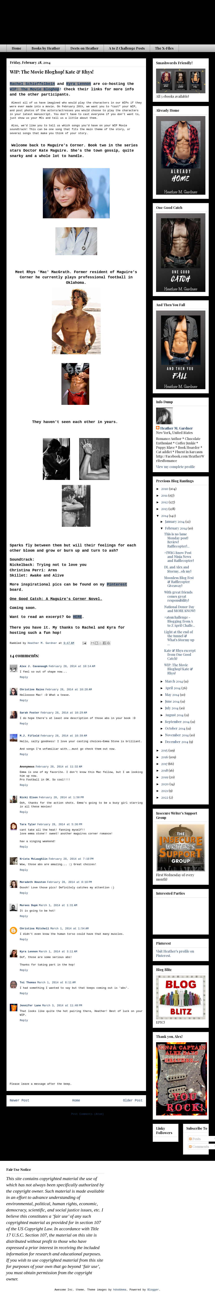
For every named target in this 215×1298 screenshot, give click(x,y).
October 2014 (175, 728)
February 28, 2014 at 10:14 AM (72, 666)
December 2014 (177, 741)
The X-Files (164, 48)
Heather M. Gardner (176, 428)
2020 (165, 784)
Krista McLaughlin (34, 859)
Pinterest (117, 584)
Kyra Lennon (78, 84)
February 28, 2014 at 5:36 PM (59, 824)
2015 (164, 750)
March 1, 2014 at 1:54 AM (69, 928)
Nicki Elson (29, 797)
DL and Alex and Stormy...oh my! (177, 569)
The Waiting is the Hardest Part (88, 21)
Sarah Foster (29, 712)
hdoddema (119, 1289)
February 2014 (176, 528)
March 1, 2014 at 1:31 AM (58, 905)
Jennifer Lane (30, 1005)
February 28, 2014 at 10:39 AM (64, 735)
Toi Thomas (28, 982)
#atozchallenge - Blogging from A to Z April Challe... (179, 621)
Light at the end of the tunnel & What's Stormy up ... (179, 638)
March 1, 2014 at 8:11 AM (56, 982)
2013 (164, 508)
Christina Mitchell (34, 928)
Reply (24, 677)
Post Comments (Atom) (87, 1114)
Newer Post (19, 1100)
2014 (165, 515)
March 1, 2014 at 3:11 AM (58, 951)
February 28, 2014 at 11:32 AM (59, 766)
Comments (199, 1146)
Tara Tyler (28, 824)
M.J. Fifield (29, 735)
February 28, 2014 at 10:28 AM (69, 689)
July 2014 (172, 708)
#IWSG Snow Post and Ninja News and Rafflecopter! (179, 556)
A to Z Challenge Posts (127, 48)
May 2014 (172, 694)
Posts (195, 1139)
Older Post (133, 1100)
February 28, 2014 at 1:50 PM (61, 797)
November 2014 (177, 735)
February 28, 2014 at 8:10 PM (69, 882)
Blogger (153, 1289)
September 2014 (177, 721)
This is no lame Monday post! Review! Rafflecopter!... (177, 540)
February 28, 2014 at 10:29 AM (64, 712)
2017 (164, 763)
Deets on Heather (84, 48)
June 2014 (172, 701)
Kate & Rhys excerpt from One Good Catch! (180, 654)
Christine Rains (32, 689)
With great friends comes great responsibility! (178, 596)
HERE (77, 617)
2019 (165, 777)
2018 (165, 770)
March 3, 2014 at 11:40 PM (62, 1005)
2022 (165, 797)
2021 (165, 790)
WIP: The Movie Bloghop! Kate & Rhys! (178, 669)
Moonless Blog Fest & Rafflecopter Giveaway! (179, 581)
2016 (165, 757)
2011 (164, 495)
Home (16, 48)
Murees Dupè (29, 905)
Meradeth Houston (33, 882)
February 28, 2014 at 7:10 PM (71, 859)
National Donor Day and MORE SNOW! (179, 609)
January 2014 (175, 521)
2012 (165, 502)
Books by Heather (46, 48)
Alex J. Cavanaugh (34, 666)
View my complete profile (175, 466)
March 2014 (174, 681)
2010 (165, 488)
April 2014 (173, 688)
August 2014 (174, 715)
